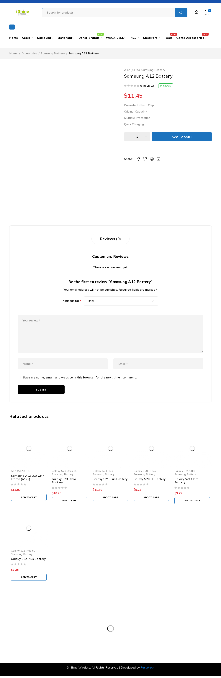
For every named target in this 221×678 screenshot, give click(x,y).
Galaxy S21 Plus (103, 471)
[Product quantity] (137, 136)
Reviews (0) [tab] (110, 238)
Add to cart (182, 136)
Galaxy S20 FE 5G (145, 471)
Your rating (72, 301)
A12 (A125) (132, 70)
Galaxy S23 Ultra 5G (64, 471)
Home (13, 53)
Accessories (29, 53)
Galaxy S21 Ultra (185, 471)
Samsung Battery (53, 53)
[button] (29, 497)
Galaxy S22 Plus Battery (28, 559)
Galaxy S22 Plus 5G (23, 551)
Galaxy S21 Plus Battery (110, 479)
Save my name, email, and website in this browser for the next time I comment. (80, 378)
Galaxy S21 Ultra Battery (186, 481)
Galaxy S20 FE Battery (150, 479)
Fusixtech (147, 668)
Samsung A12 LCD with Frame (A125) (27, 477)
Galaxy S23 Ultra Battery (64, 481)
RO (29, 471)
